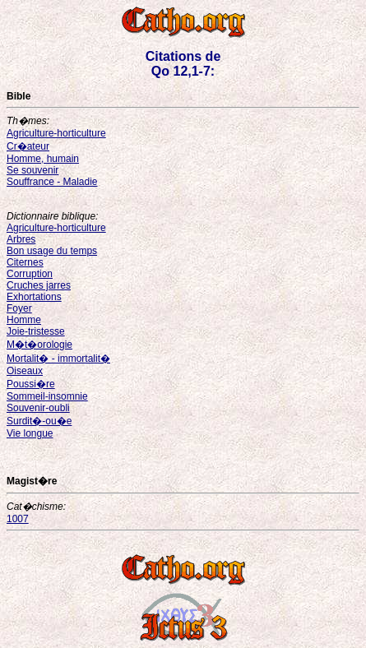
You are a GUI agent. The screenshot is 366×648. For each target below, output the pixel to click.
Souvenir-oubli (38, 408)
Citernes (25, 262)
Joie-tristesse (36, 331)
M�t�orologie (39, 344)
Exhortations (34, 297)
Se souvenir (32, 170)
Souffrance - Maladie (52, 181)
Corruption (30, 274)
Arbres (21, 239)
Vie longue (30, 433)
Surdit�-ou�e (39, 421)
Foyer (19, 308)
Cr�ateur (28, 146)
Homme (24, 320)
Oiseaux (25, 371)
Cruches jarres (39, 285)
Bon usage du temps (52, 251)
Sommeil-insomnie (47, 396)
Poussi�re (31, 384)
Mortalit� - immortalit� (58, 358)
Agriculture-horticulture (56, 133)
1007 (18, 519)
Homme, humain (43, 158)
